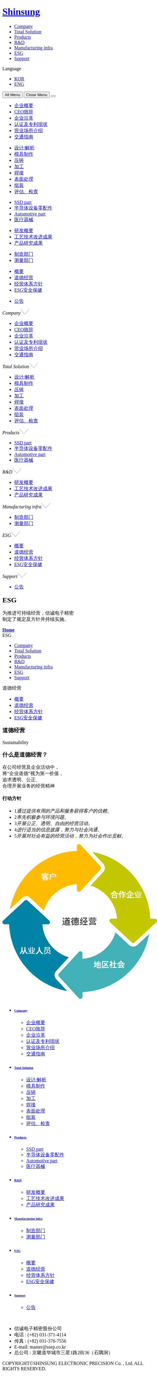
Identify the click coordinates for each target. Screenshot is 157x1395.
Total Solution (27, 31)
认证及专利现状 (31, 124)
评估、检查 (26, 191)
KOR (19, 78)
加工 (19, 166)
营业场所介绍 (28, 130)
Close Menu (36, 95)
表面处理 (23, 179)
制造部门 (23, 254)
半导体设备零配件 (33, 207)
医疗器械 (23, 219)
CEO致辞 (23, 111)
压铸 (19, 160)
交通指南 (23, 136)
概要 (19, 271)
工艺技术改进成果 (33, 236)
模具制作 (23, 154)
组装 (19, 185)
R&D (19, 42)
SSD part (23, 202)
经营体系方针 (28, 283)
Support (21, 58)
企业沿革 (23, 118)
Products (22, 37)
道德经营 (23, 277)
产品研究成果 (28, 243)
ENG (19, 84)
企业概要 (23, 105)
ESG (18, 53)
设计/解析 (24, 147)
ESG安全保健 (28, 290)
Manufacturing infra (33, 47)
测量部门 (23, 260)
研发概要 (23, 230)
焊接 (19, 172)
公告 (19, 301)
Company (23, 26)
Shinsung (21, 11)
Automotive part (29, 213)
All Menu (12, 95)
